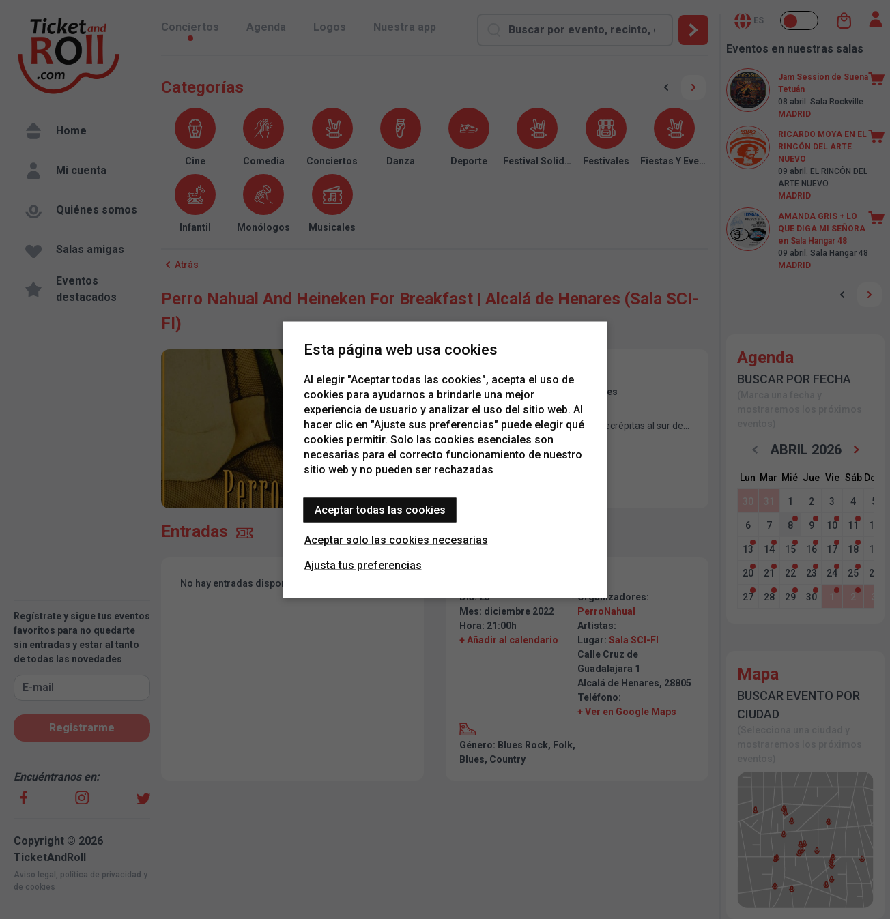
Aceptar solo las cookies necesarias (396, 539)
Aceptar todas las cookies (380, 509)
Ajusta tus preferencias (363, 564)
